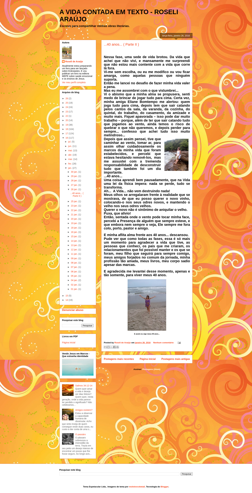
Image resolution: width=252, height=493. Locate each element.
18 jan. (74, 227)
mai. (70, 150)
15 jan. (74, 236)
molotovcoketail (137, 486)
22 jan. (74, 210)
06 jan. (74, 271)
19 (67, 124)
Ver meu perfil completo (74, 82)
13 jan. (74, 245)
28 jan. (74, 180)
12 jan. (74, 249)
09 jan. (74, 258)
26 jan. (74, 189)
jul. (70, 141)
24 (67, 107)
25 (67, 102)
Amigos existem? (84, 410)
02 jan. (74, 284)
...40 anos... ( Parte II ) (121, 44)
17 (67, 133)
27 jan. (74, 185)
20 (67, 120)
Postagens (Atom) (151, 369)
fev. (70, 163)
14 (67, 300)
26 (67, 98)
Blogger (164, 486)
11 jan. (74, 254)
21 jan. (74, 214)
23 (67, 111)
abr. (70, 155)
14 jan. (74, 241)
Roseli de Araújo (74, 61)
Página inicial (148, 359)
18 (67, 129)
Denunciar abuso (72, 309)
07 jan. (74, 267)
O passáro (80, 434)
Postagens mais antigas (175, 359)
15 (67, 295)
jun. (70, 146)
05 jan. (74, 276)
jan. (70, 168)
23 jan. (74, 205)
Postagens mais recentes (119, 359)
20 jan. (74, 219)
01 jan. (74, 289)
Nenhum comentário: (164, 342)
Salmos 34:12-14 (83, 385)
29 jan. (74, 176)
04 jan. (74, 280)
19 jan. (74, 223)
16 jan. (74, 232)
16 (67, 137)
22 (67, 116)
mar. (70, 159)
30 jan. (74, 172)
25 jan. (74, 201)
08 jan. (74, 262)
